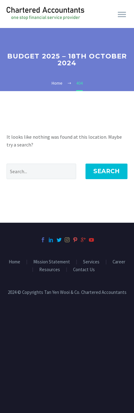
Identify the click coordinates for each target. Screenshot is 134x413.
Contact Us (84, 269)
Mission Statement (51, 262)
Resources (49, 269)
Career (119, 262)
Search (106, 171)
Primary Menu (122, 14)
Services (91, 262)
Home (14, 262)
